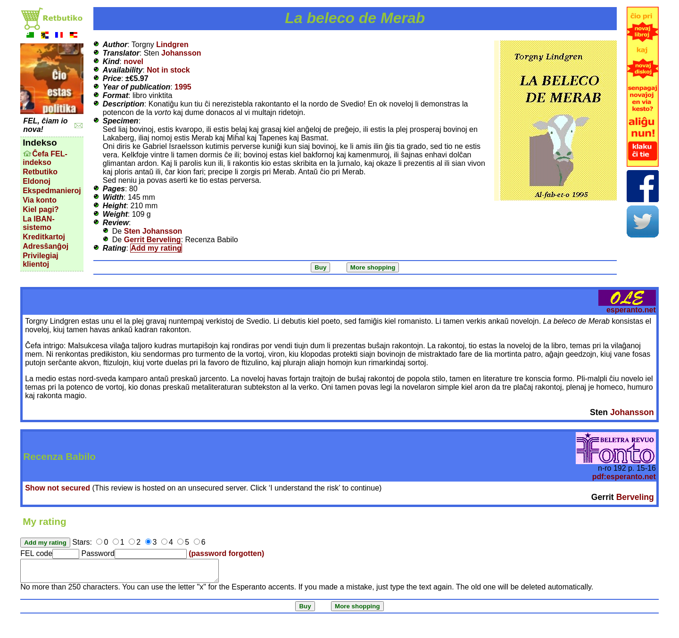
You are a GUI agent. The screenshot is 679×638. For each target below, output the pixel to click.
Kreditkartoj (44, 237)
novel (133, 61)
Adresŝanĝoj (45, 246)
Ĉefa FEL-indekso (45, 158)
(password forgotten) (226, 553)
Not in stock (168, 70)
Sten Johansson (153, 231)
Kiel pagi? (40, 209)
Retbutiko (40, 172)
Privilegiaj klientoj (40, 260)
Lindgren (172, 45)
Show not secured (57, 488)
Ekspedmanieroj (52, 191)
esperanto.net (631, 310)
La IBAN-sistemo (39, 223)
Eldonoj (36, 181)
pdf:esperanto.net (624, 477)
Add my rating (156, 248)
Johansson (181, 53)
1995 (182, 87)
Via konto (40, 200)
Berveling (635, 497)
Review (116, 223)
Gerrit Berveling (152, 240)
